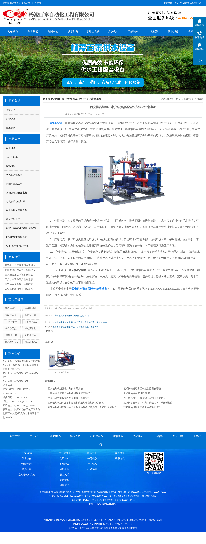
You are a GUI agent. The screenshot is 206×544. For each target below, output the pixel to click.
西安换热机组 (59, 315)
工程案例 (153, 31)
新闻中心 (52, 31)
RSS (176, 3)
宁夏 (120, 528)
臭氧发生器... (31, 315)
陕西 (115, 528)
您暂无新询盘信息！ (194, 3)
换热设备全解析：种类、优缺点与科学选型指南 (148, 402)
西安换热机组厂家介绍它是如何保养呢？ (144, 398)
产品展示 (133, 31)
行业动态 (10, 119)
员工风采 (64, 474)
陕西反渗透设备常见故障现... (20, 269)
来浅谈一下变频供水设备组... (20, 265)
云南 (101, 528)
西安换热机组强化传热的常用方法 (65, 388)
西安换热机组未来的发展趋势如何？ (142, 407)
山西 (92, 528)
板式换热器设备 (62, 372)
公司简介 (64, 458)
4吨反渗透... (31, 328)
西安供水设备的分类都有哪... (20, 284)
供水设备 (73, 31)
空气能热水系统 (14, 175)
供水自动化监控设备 (16, 210)
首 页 (178, 99)
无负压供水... (31, 335)
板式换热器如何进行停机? (136, 393)
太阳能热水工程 (14, 183)
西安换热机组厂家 (82, 315)
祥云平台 (110, 524)
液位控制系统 (13, 219)
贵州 (106, 528)
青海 (124, 528)
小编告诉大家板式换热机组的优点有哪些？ (70, 393)
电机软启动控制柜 (15, 201)
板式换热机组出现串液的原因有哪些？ (143, 388)
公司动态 (10, 110)
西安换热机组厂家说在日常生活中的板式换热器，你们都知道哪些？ (83, 407)
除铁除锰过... (12, 308)
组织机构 (64, 469)
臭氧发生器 (11, 335)
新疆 (129, 528)
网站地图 (168, 3)
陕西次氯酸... (31, 341)
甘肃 (97, 528)
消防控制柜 (11, 321)
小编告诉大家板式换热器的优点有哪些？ (69, 398)
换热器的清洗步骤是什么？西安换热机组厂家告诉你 (76, 327)
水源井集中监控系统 (16, 237)
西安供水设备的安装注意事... (20, 279)
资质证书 (64, 485)
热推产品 (73, 528)
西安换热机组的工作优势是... (20, 289)
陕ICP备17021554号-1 (83, 524)
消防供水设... (31, 321)
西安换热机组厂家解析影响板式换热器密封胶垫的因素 (76, 402)
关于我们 (32, 31)
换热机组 (113, 31)
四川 (110, 528)
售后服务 (173, 31)
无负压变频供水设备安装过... (20, 274)
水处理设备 (93, 31)
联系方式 (120, 458)
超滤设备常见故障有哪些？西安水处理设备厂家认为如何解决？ (81, 322)
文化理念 (64, 463)
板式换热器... (12, 341)
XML (182, 3)
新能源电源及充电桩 (16, 192)
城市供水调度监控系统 (17, 245)
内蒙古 (134, 528)
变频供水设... (12, 315)
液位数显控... (12, 328)
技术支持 (10, 127)
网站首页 (12, 31)
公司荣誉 (64, 480)
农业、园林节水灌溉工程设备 (21, 228)
